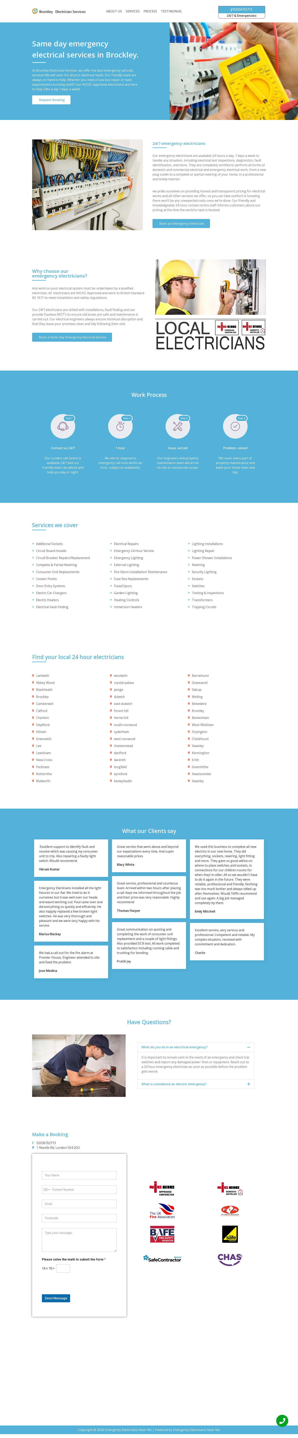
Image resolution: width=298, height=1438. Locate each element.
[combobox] (46, 1190)
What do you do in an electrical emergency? (174, 1047)
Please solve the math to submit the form (74, 1259)
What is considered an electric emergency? (174, 1084)
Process (150, 11)
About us (114, 11)
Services (133, 11)
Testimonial (171, 11)
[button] (196, 1047)
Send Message (56, 1298)
